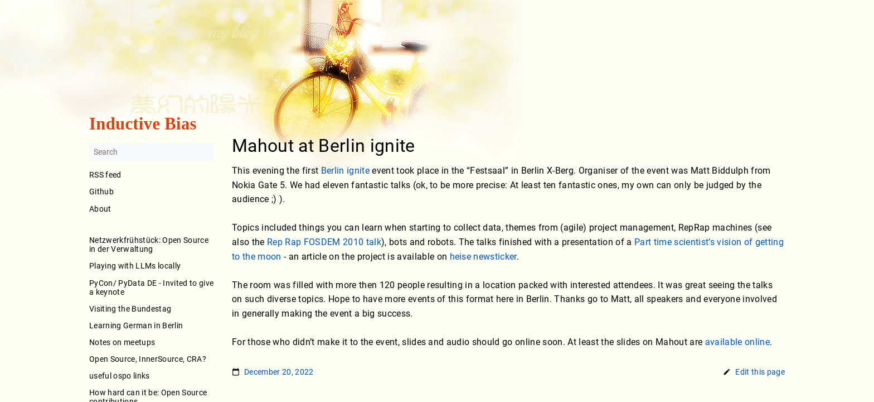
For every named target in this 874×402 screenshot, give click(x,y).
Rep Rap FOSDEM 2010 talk (324, 242)
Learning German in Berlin (136, 325)
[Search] (151, 152)
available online (737, 342)
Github (101, 192)
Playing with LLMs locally (135, 266)
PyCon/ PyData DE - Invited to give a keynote (151, 287)
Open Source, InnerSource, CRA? (147, 359)
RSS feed (105, 175)
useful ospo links (119, 375)
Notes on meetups (122, 342)
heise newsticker (483, 256)
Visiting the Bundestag (130, 308)
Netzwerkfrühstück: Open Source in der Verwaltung (148, 245)
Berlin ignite (345, 170)
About (151, 216)
